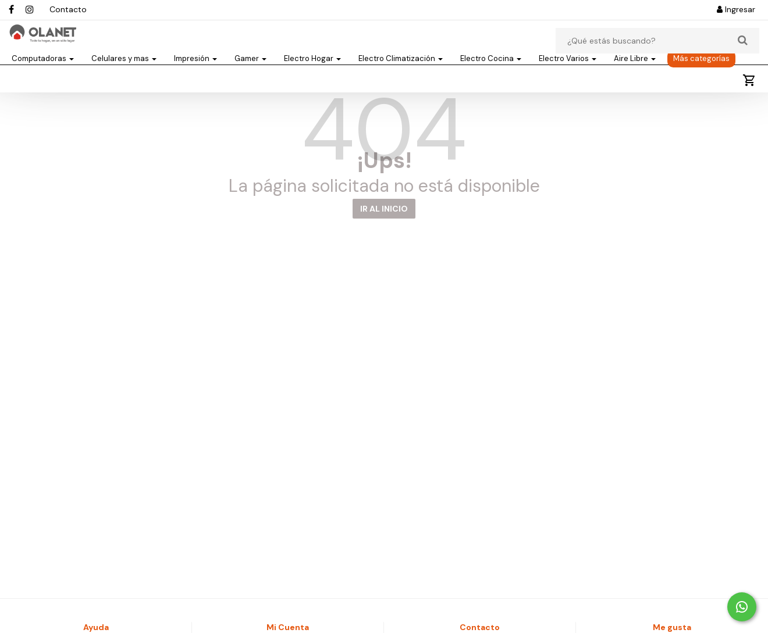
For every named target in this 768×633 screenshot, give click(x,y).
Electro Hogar (312, 79)
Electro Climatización (400, 79)
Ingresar (736, 9)
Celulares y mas (124, 79)
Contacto (68, 9)
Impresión (195, 79)
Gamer (250, 79)
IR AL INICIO (384, 240)
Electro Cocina (490, 79)
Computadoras (43, 79)
